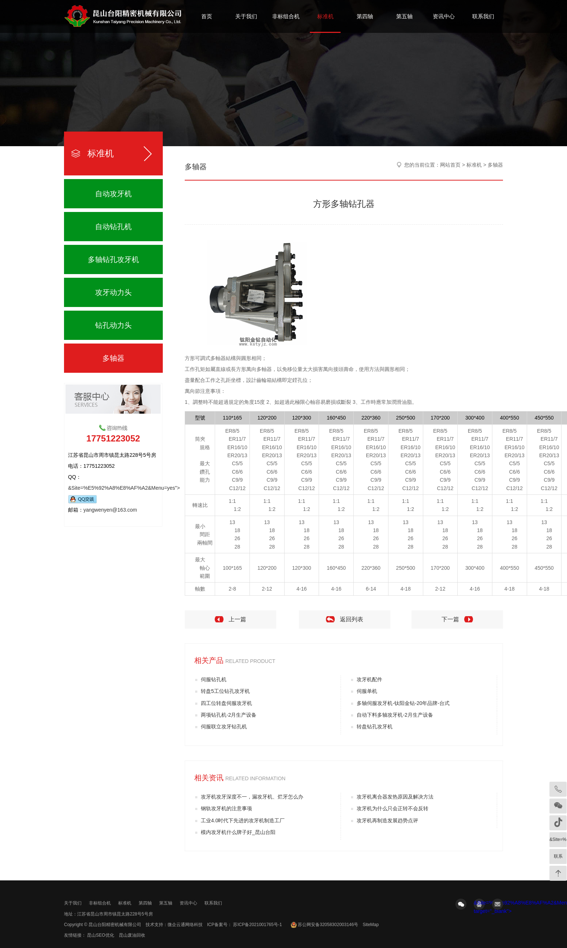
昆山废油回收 (132, 935)
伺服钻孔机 (213, 679)
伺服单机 (367, 691)
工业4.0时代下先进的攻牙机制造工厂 (243, 820)
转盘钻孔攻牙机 (375, 726)
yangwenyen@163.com (110, 510)
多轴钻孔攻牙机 (113, 259)
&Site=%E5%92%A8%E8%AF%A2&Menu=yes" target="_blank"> (479, 905)
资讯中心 (444, 16)
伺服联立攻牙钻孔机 (224, 726)
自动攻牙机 (113, 194)
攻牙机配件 (369, 679)
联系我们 (483, 16)
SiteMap (371, 924)
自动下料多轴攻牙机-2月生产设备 (395, 715)
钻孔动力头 (113, 325)
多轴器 (113, 358)
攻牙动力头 (113, 292)
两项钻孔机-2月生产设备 (228, 715)
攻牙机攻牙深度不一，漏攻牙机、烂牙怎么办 (252, 797)
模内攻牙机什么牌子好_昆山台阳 (238, 832)
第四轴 (365, 16)
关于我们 (246, 16)
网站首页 (450, 165)
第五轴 (404, 16)
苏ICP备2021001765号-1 (257, 924)
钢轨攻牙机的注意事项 (226, 808)
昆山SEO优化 (100, 935)
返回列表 (351, 619)
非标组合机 (286, 16)
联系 (558, 856)
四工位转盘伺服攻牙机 (226, 703)
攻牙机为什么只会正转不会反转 (392, 808)
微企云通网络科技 (185, 924)
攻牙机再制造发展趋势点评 (387, 820)
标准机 (325, 16)
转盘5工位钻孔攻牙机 (225, 691)
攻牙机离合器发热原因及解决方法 (395, 797)
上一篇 (237, 619)
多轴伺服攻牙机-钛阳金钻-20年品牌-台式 (403, 703)
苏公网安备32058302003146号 (328, 924)
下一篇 (450, 619)
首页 (206, 16)
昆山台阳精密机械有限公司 (115, 924)
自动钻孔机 (113, 227)
